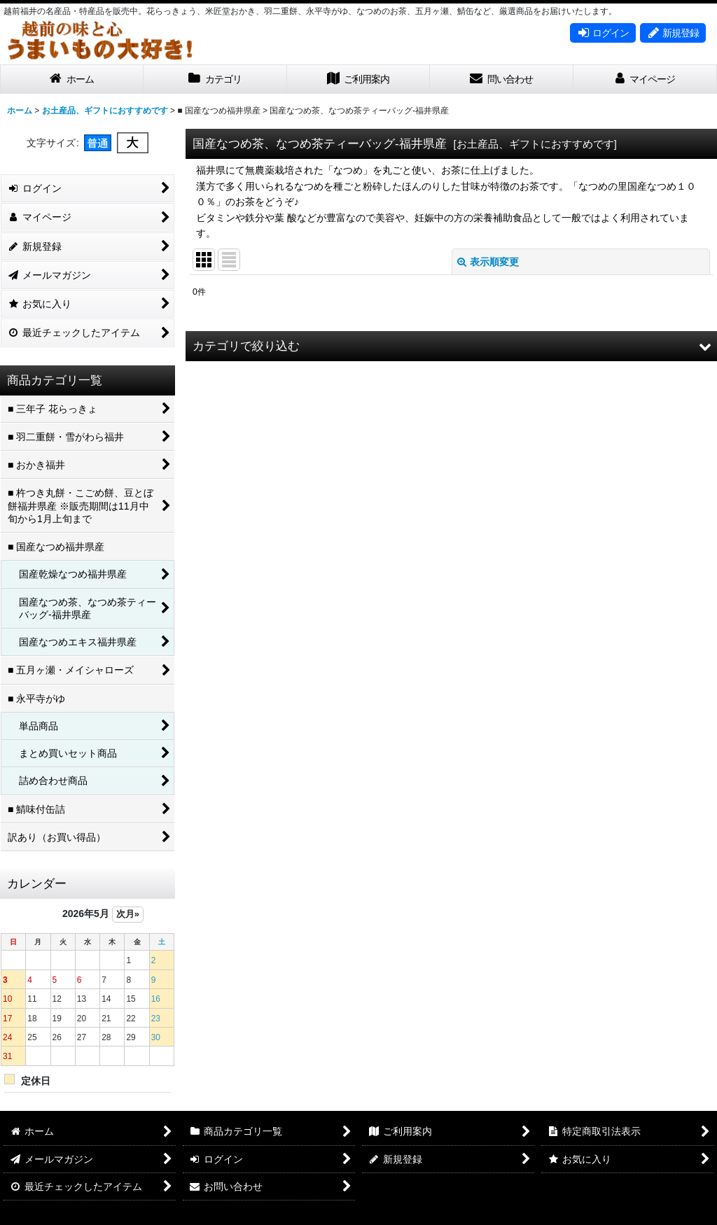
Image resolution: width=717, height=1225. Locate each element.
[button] (451, 346)
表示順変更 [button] (488, 261)
